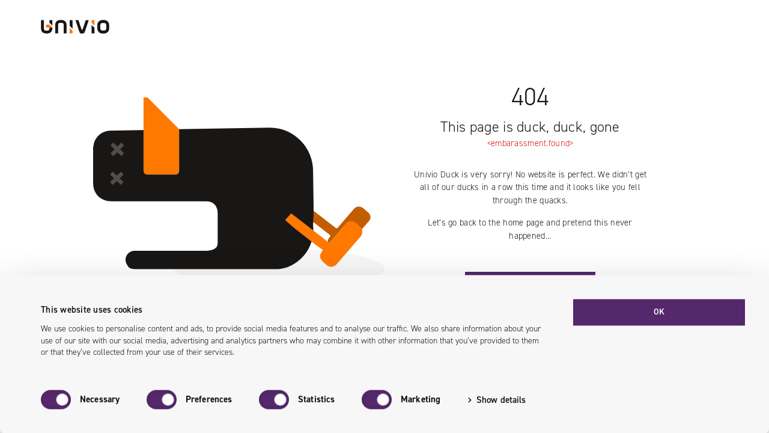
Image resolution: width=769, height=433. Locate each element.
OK (659, 312)
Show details (501, 400)
